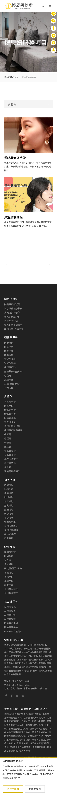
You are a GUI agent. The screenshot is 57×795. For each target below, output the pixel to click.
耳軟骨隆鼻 (10, 422)
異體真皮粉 (10, 367)
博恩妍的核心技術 (13, 308)
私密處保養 (10, 610)
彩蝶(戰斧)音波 (12, 383)
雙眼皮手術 (10, 552)
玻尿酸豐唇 (10, 363)
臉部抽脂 (8, 497)
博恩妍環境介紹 (12, 316)
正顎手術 (8, 580)
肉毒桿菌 (8, 342)
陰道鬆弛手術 (11, 627)
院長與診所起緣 (12, 304)
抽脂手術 (8, 489)
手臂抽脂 (8, 501)
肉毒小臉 (8, 346)
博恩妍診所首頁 (11, 77)
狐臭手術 (8, 538)
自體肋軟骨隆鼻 (12, 426)
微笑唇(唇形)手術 (13, 568)
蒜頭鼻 (7, 442)
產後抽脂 (8, 493)
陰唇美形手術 (11, 623)
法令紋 (7, 560)
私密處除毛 (10, 606)
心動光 (7, 375)
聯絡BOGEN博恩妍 (14, 328)
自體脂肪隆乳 (11, 526)
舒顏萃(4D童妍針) (13, 371)
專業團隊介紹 (11, 320)
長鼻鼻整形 (10, 454)
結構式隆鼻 (10, 417)
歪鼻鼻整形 (10, 450)
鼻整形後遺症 (11, 458)
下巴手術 (8, 576)
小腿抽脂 (8, 517)
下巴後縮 (8, 572)
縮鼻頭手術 (10, 409)
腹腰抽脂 (8, 509)
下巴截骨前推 (11, 588)
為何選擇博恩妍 (12, 312)
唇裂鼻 (7, 438)
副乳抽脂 (8, 505)
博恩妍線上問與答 (13, 324)
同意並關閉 (13, 788)
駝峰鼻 (7, 446)
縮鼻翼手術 (10, 413)
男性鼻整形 (10, 463)
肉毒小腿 (8, 350)
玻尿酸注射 (10, 359)
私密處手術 (10, 614)
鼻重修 (7, 467)
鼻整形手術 (10, 401)
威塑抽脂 (8, 485)
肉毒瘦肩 (8, 355)
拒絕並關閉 (35, 788)
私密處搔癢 (10, 619)
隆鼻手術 (8, 405)
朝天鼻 (7, 434)
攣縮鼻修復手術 (12, 471)
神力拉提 (8, 387)
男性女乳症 (10, 534)
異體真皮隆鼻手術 (13, 430)
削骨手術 (8, 584)
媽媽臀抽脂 (10, 521)
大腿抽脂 (8, 513)
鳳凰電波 (8, 379)
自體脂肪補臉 (11, 530)
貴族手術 (8, 564)
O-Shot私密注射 (13, 631)
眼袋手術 (8, 556)
